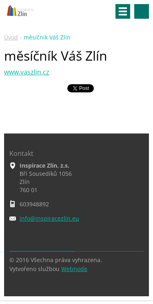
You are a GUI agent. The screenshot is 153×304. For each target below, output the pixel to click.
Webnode (74, 269)
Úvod (11, 37)
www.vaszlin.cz (26, 72)
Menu (123, 11)
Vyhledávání (141, 11)
